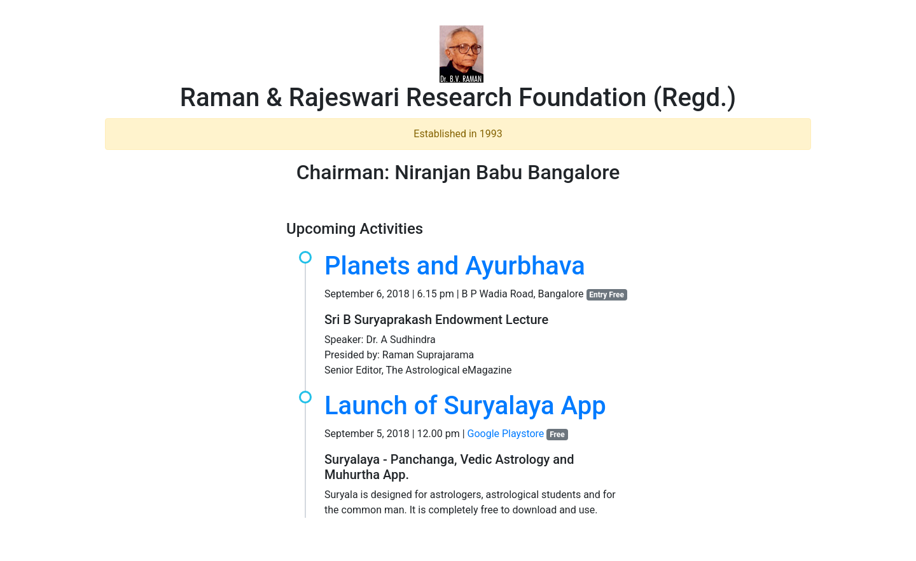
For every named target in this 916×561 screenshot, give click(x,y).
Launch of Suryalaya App (465, 406)
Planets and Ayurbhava (454, 266)
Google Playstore (506, 434)
